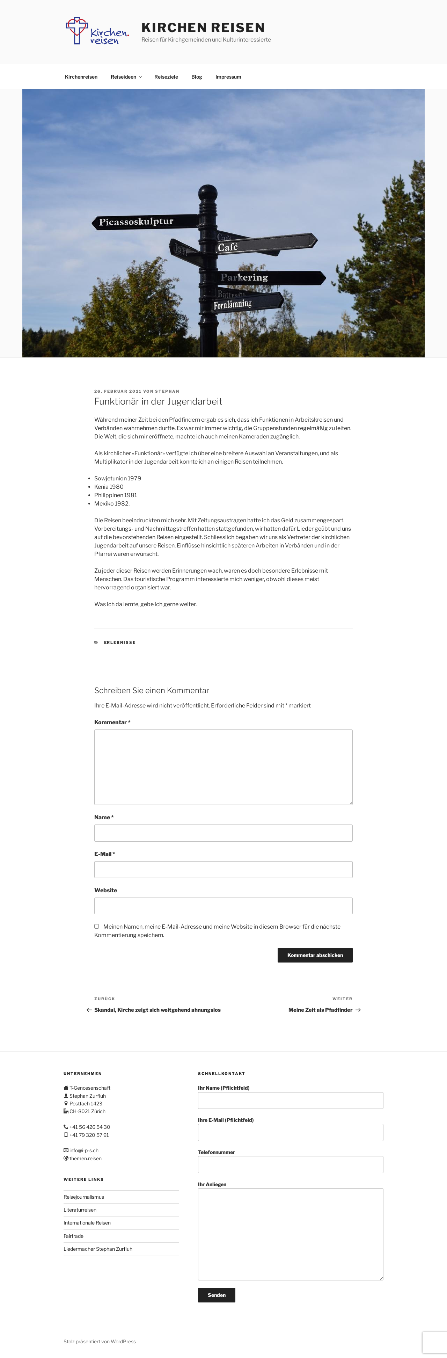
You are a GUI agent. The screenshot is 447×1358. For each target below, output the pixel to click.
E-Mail (104, 854)
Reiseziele (166, 77)
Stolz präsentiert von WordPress (100, 1341)
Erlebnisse (120, 642)
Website (105, 890)
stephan (167, 391)
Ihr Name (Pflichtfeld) (290, 1097)
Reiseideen (127, 77)
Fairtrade (73, 1236)
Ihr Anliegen (290, 1231)
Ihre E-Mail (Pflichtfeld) (290, 1129)
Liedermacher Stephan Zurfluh (98, 1249)
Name (104, 817)
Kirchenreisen (81, 77)
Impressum (228, 77)
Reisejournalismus (84, 1197)
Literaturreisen (80, 1210)
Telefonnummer (290, 1161)
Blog (196, 77)
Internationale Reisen (87, 1223)
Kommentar (112, 722)
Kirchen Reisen (203, 27)
